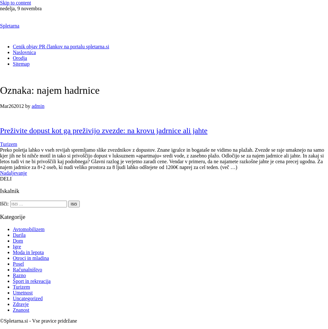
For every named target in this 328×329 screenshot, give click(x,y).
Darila (19, 235)
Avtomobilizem (29, 229)
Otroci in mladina (31, 258)
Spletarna (9, 25)
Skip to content (15, 2)
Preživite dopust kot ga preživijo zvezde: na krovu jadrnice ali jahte (104, 130)
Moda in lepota (28, 252)
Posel (18, 264)
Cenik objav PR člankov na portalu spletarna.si (61, 46)
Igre (17, 246)
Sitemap (21, 64)
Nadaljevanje (13, 173)
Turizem (8, 144)
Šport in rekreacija (32, 281)
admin (38, 106)
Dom (18, 241)
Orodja (20, 58)
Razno (19, 275)
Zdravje (21, 304)
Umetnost (23, 292)
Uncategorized (28, 298)
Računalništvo (27, 269)
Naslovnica (24, 52)
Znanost (21, 310)
